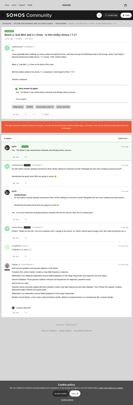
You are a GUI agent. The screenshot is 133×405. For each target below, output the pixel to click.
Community (6, 23)
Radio (30, 5)
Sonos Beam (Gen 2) (44, 107)
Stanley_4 (16, 264)
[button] (2, 16)
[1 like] (21, 308)
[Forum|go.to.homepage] (29, 15)
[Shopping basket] (125, 5)
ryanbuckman (17, 47)
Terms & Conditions (49, 331)
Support (22, 5)
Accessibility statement (83, 331)
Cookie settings (65, 331)
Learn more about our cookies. (111, 388)
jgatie (14, 146)
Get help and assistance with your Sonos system (33, 23)
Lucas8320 (16, 246)
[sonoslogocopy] (66, 5)
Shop (7, 5)
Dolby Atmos (18, 107)
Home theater (60, 23)
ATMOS (30, 107)
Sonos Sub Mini (63, 107)
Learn (14, 5)
